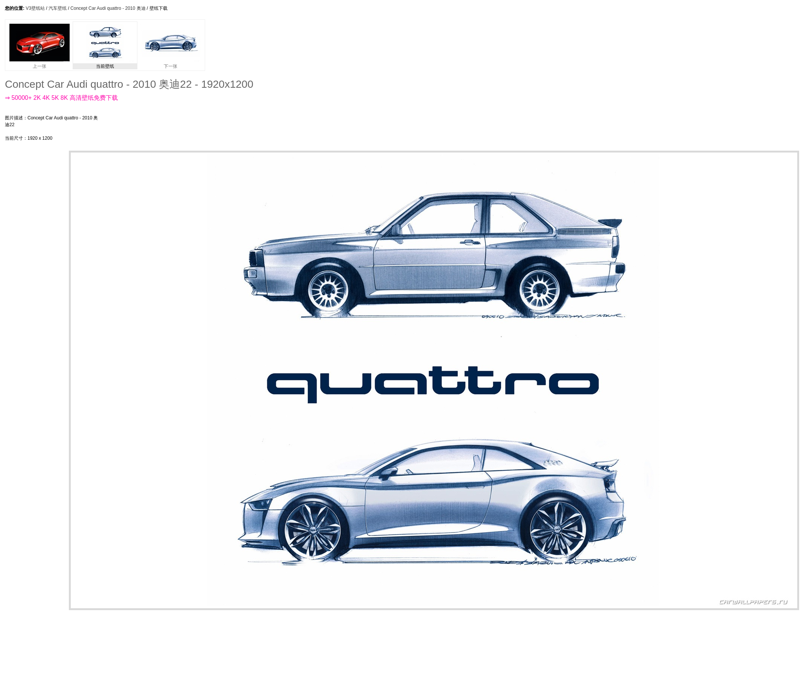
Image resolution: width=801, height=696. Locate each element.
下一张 (171, 64)
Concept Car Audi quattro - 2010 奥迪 (107, 8)
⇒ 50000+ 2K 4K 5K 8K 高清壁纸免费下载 (61, 98)
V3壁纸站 (35, 8)
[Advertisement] (35, 264)
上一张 (40, 64)
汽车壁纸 (58, 8)
